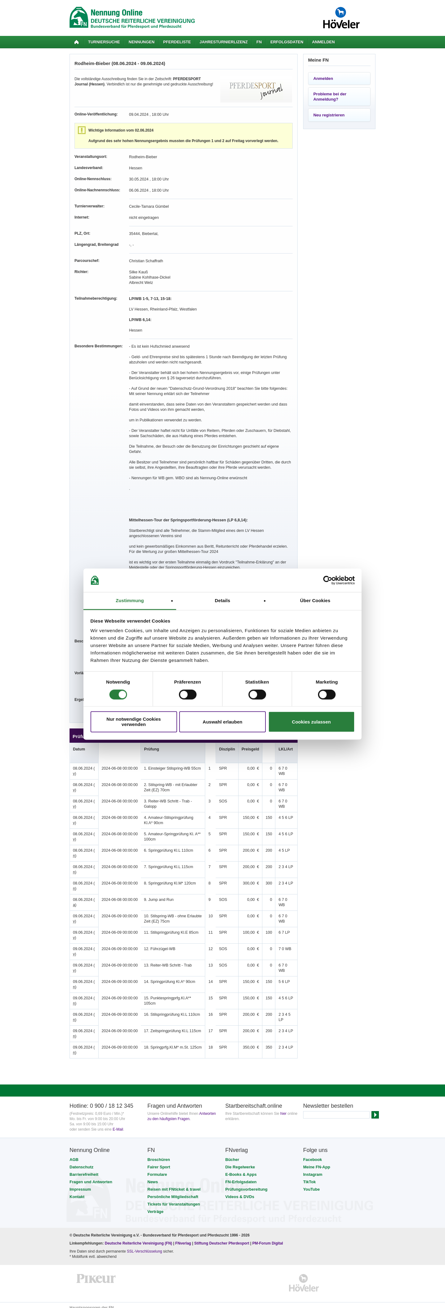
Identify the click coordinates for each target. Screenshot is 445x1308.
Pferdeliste (177, 42)
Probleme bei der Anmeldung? (329, 97)
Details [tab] (222, 600)
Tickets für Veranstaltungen (173, 1199)
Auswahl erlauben (222, 721)
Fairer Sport (158, 1161)
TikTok (309, 1176)
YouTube (311, 1184)
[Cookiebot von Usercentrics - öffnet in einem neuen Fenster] (328, 580)
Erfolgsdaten (286, 42)
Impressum (80, 1184)
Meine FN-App (316, 1161)
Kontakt (77, 1191)
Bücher (232, 1154)
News (152, 1176)
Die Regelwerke (240, 1161)
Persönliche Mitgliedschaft (172, 1191)
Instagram (312, 1169)
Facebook (312, 1154)
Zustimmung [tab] (130, 600)
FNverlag (183, 1238)
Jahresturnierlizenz (224, 42)
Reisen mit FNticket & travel (174, 1184)
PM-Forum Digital (267, 1238)
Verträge (155, 1206)
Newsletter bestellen (328, 1100)
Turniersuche (104, 42)
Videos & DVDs (239, 1191)
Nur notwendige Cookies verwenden (134, 722)
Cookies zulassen (311, 721)
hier (283, 1108)
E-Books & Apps (240, 1169)
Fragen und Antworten (91, 1176)
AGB (74, 1154)
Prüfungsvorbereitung (246, 1184)
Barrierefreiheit (84, 1169)
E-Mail (117, 1124)
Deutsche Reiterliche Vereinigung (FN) (138, 1238)
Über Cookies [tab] (315, 600)
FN (259, 42)
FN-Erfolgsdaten (240, 1176)
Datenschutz (81, 1161)
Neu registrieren (329, 115)
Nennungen (142, 42)
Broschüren (158, 1154)
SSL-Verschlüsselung (144, 1246)
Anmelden (323, 42)
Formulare (157, 1169)
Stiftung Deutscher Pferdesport (221, 1238)
